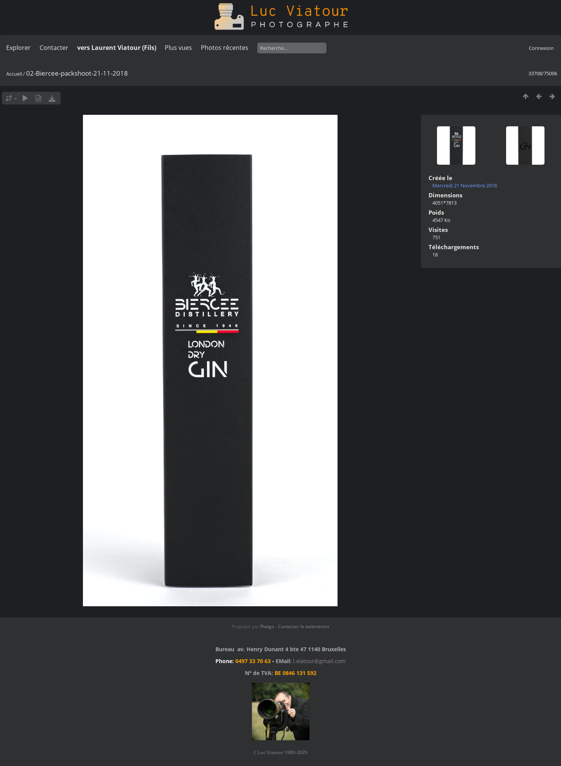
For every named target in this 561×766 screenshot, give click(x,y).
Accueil (14, 73)
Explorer (18, 47)
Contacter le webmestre (303, 626)
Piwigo (267, 626)
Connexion (541, 48)
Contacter (54, 47)
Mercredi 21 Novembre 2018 (464, 185)
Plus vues (178, 47)
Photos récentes (224, 47)
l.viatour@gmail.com (319, 661)
